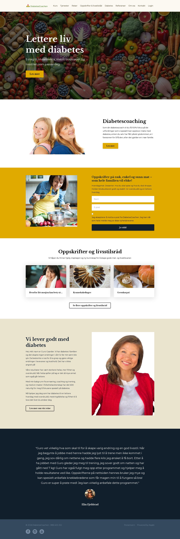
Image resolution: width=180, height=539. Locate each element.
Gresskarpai (123, 292)
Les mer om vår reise (40, 408)
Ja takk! (123, 227)
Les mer (35, 74)
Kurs (55, 6)
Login (150, 6)
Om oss (131, 6)
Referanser (121, 6)
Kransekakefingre (82, 292)
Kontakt (141, 6)
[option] (90, 474)
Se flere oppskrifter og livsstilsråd (90, 305)
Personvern (129, 525)
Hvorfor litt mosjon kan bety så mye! (47, 292)
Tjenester (64, 6)
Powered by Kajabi (145, 525)
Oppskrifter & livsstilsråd (91, 6)
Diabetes (109, 6)
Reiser (74, 6)
